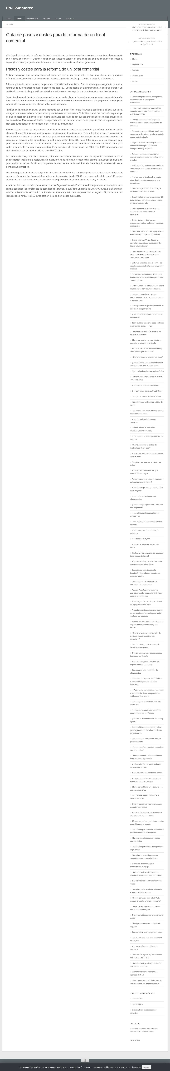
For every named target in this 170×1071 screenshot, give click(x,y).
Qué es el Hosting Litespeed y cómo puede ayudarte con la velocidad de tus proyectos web (146, 732)
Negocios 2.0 (29, 20)
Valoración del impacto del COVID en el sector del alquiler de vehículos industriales (146, 684)
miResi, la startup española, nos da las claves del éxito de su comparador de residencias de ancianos (146, 695)
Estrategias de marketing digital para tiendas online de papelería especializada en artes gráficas (146, 279)
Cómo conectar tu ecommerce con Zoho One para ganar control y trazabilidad (145, 214)
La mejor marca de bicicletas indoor (146, 399)
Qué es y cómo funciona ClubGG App (147, 393)
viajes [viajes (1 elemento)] (145, 1033)
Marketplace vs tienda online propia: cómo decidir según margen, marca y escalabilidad (145, 182)
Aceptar (146, 1067)
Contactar (63, 20)
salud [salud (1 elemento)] (138, 1033)
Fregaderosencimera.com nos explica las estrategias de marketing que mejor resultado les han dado (146, 615)
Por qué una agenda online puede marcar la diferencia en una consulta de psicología (146, 125)
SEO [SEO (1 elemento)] (141, 1033)
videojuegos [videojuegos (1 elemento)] (150, 1033)
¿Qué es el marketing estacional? (145, 387)
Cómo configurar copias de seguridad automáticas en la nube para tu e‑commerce (146, 102)
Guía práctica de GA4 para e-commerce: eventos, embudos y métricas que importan (146, 225)
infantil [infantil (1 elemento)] (148, 1030)
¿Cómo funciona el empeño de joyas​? (147, 359)
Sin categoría (137, 78)
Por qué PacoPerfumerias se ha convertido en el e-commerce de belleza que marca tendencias (146, 595)
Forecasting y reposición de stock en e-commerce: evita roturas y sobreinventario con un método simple (147, 136)
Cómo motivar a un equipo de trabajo (147, 934)
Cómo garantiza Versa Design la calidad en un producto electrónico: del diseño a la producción (145, 245)
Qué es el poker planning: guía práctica (148, 373)
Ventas (52, 20)
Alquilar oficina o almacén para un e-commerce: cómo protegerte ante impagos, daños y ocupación (146, 148)
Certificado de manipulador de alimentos (143, 1013)
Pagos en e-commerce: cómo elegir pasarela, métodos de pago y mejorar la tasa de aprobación (146, 113)
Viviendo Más (137, 1001)
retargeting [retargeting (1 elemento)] (133, 1033)
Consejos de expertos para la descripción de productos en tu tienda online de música (145, 575)
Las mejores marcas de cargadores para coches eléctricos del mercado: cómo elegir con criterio (145, 257)
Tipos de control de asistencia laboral (147, 775)
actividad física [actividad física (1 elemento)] (134, 1030)
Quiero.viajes (137, 1006)
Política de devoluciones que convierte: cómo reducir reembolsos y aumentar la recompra (147, 171)
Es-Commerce (23, 8)
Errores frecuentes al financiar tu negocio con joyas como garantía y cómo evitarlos (146, 159)
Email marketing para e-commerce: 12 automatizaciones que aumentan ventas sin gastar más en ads (146, 202)
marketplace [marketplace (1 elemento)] (154, 1030)
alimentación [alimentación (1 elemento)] (142, 1030)
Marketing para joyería (141, 541)
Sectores (42, 20)
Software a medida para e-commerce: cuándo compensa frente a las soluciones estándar (146, 268)
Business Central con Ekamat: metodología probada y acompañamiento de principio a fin (146, 299)
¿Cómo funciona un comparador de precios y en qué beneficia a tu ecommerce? (145, 638)
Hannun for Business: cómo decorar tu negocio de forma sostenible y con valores (146, 627)
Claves (17, 20)
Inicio (8, 20)
